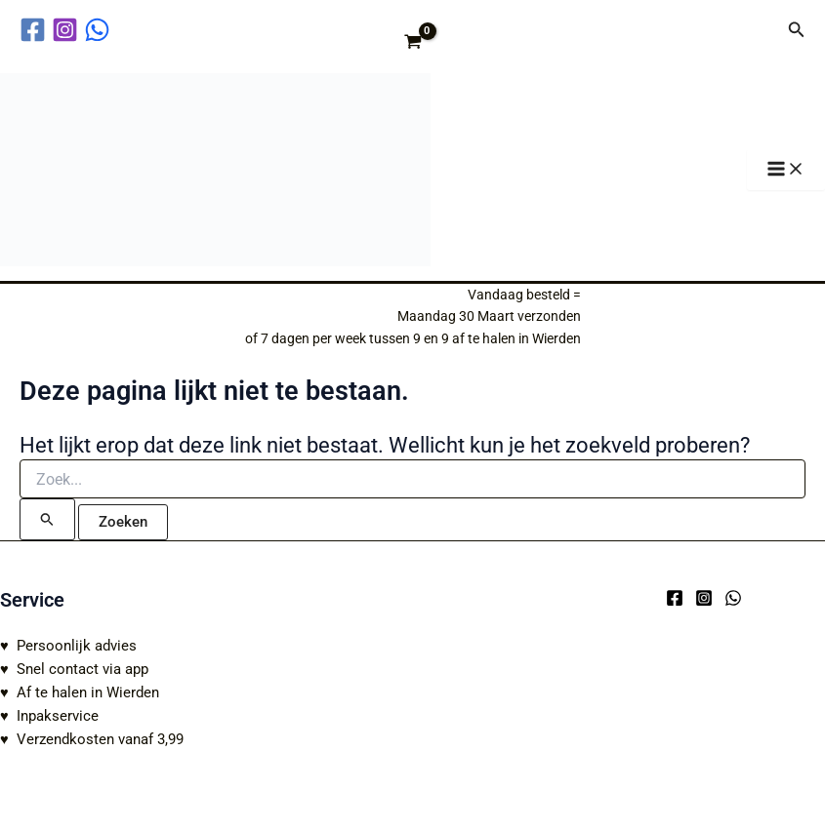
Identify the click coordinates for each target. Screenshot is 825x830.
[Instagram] (704, 598)
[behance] (100, 30)
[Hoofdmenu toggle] (786, 170)
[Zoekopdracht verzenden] (47, 518)
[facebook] (36, 30)
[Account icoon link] (759, 29)
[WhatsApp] (733, 598)
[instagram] (68, 30)
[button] (796, 30)
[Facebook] (674, 598)
